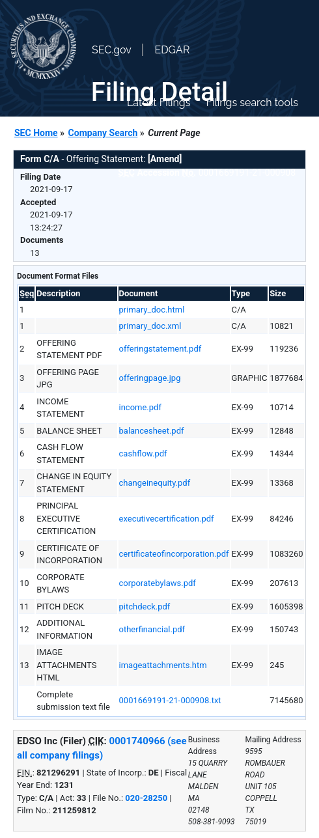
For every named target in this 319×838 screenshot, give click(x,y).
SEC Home (36, 133)
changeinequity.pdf (155, 483)
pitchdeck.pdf (145, 606)
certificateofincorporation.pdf (174, 554)
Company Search (103, 133)
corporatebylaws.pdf (157, 583)
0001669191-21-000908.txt (170, 700)
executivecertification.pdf (166, 519)
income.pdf (140, 407)
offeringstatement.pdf (160, 349)
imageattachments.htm (163, 665)
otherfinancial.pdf (152, 629)
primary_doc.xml (150, 326)
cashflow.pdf (143, 453)
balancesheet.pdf (151, 431)
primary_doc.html (152, 309)
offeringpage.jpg (150, 378)
